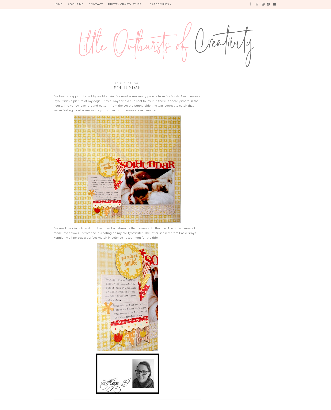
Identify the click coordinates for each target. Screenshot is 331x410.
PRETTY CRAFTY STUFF (124, 4)
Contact (96, 4)
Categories (161, 4)
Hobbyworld (96, 96)
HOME (58, 4)
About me (76, 4)
